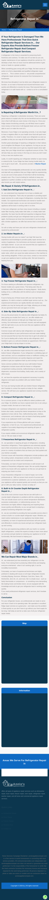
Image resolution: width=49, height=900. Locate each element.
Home (4, 30)
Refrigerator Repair (15, 30)
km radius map (24, 654)
